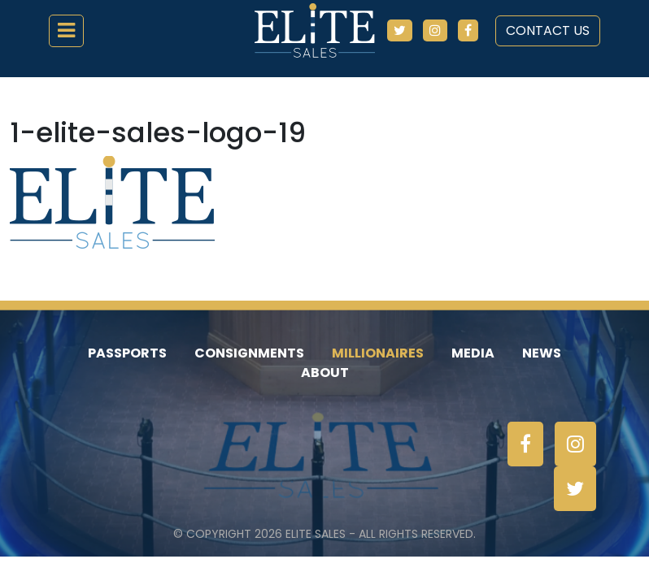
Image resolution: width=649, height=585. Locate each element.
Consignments (249, 353)
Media (472, 353)
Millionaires (378, 353)
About (325, 372)
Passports (127, 353)
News (541, 353)
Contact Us (548, 30)
